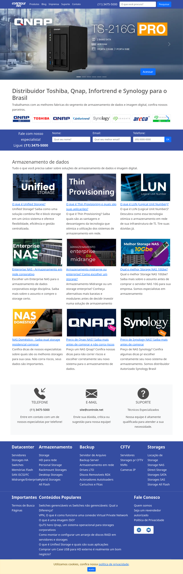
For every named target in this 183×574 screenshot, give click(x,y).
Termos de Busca (23, 505)
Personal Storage (50, 465)
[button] (167, 118)
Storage (44, 455)
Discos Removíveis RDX (95, 475)
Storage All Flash (159, 484)
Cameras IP (128, 470)
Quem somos (143, 505)
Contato (76, 4)
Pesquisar (164, 4)
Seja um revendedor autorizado (147, 512)
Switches (17, 465)
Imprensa (54, 4)
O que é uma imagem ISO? (57, 520)
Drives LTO (87, 470)
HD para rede (48, 460)
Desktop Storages (51, 475)
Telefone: (139, 133)
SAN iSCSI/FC (20, 475)
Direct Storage (157, 470)
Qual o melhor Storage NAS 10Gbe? (144, 269)
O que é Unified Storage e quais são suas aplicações (73, 544)
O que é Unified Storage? (28, 204)
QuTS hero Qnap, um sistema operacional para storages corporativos (76, 527)
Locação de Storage (155, 457)
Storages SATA (157, 475)
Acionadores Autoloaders (96, 479)
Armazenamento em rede (97, 465)
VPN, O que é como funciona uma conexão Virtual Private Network (83, 515)
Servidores (19, 455)
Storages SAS (156, 479)
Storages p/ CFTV (131, 460)
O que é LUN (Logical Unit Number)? (144, 204)
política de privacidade (114, 564)
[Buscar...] (138, 4)
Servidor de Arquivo (93, 455)
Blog (44, 4)
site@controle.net (91, 410)
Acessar (148, 72)
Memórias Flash (22, 470)
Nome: (56, 133)
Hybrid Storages (49, 479)
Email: (97, 133)
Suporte (65, 4)
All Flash (44, 484)
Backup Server (89, 460)
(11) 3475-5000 (107, 4)
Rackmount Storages (53, 470)
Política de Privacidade (149, 520)
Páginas (17, 510)
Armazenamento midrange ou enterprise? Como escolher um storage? (86, 274)
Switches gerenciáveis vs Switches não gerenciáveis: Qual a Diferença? (78, 508)
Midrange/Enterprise (23, 479)
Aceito (92, 569)
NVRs (123, 465)
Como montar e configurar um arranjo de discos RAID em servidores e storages (77, 537)
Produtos (34, 4)
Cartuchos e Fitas (91, 484)
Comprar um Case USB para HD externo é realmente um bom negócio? (80, 551)
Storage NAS (156, 465)
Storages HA (20, 460)
